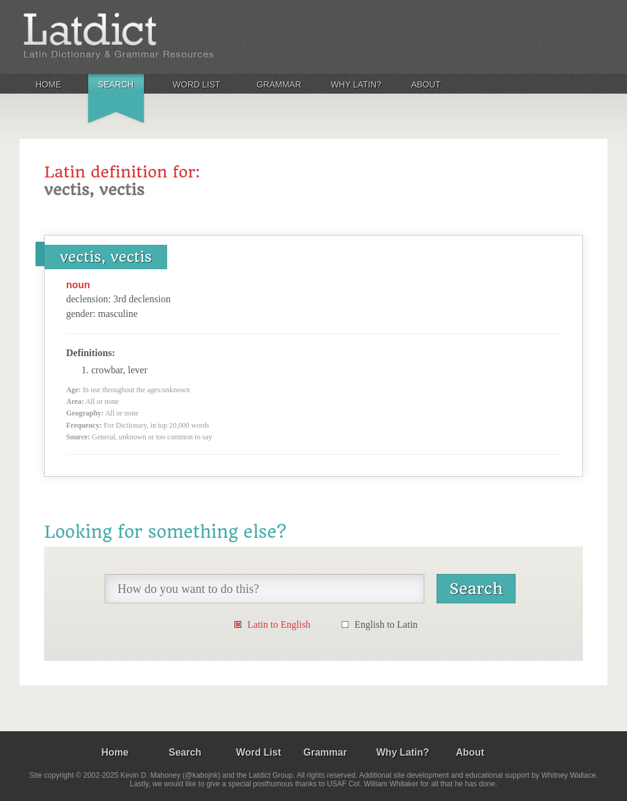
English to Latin (386, 624)
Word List (196, 84)
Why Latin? (356, 84)
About (425, 84)
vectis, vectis (106, 257)
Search (115, 84)
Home (48, 84)
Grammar (279, 84)
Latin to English (278, 624)
